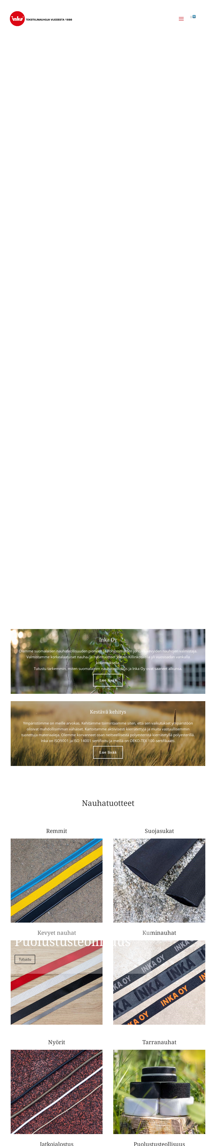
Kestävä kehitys (108, 711)
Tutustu (25, 959)
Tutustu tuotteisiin (34, 208)
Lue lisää (108, 680)
